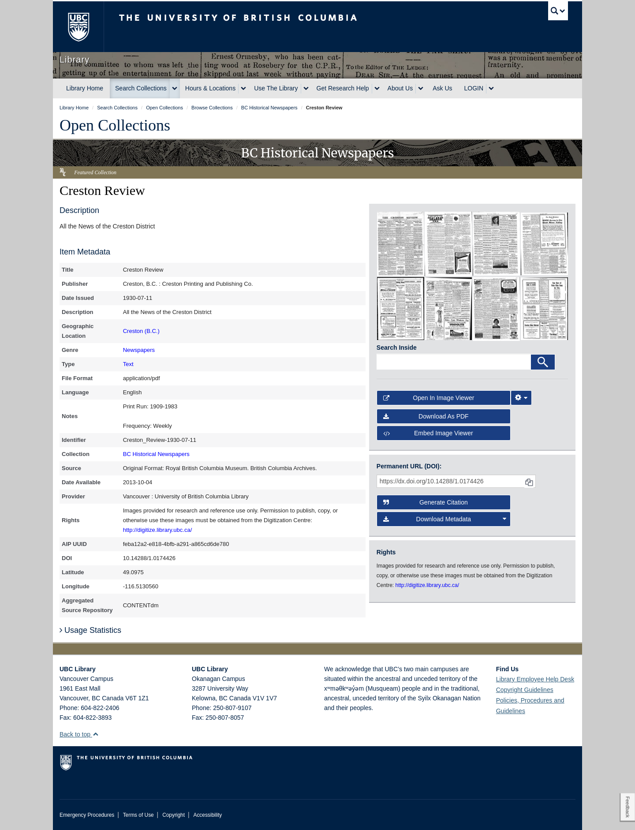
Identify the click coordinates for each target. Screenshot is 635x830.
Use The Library (276, 88)
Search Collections (141, 88)
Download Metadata (445, 519)
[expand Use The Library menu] (306, 88)
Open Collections (115, 125)
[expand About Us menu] (420, 88)
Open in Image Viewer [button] (428, 397)
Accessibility (207, 815)
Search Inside (397, 347)
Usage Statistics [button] (90, 630)
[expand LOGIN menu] (491, 88)
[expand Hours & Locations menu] (243, 88)
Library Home (84, 88)
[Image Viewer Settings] (521, 397)
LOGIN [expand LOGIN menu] (474, 88)
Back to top (79, 734)
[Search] (542, 362)
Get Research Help (343, 88)
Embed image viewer (428, 433)
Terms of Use (138, 815)
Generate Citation (425, 502)
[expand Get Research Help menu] (377, 88)
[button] (95, 734)
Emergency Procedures (87, 815)
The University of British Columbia (78, 26)
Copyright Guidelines (524, 689)
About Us (400, 88)
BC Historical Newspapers (156, 454)
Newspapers (139, 350)
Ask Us (442, 88)
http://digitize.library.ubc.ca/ (157, 530)
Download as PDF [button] (426, 416)
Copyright (173, 815)
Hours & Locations (210, 88)
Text (128, 364)
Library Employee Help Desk (535, 679)
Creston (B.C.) (141, 331)
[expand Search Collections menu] (174, 88)
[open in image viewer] (400, 243)
